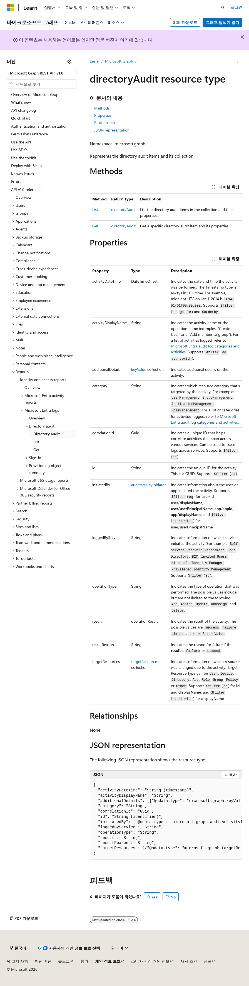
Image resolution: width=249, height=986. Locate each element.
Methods (101, 108)
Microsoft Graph (119, 61)
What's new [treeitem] (21, 102)
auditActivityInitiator (148, 484)
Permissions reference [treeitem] (29, 133)
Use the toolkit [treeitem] (23, 157)
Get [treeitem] (36, 449)
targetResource (144, 661)
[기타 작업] (237, 61)
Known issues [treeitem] (22, 173)
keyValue (138, 369)
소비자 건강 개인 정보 (150, 961)
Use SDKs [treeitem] (19, 149)
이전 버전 (43, 961)
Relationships (105, 122)
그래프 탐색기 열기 (222, 22)
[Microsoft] (10, 7)
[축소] (69, 61)
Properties (102, 115)
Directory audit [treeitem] (46, 433)
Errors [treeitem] (16, 181)
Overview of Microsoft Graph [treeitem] (36, 94)
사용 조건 (188, 961)
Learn (94, 61)
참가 (84, 961)
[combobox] (41, 73)
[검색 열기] (222, 8)
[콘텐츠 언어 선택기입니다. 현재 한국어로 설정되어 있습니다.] (18, 948)
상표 (207, 961)
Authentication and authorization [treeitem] (39, 126)
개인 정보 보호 (108, 961)
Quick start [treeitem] (20, 118)
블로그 (64, 961)
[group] (166, 819)
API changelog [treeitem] (23, 110)
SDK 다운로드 (185, 22)
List (95, 209)
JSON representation (112, 130)
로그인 (236, 7)
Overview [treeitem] (23, 197)
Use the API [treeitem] (21, 142)
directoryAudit (123, 209)
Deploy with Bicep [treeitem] (26, 165)
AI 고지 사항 (17, 961)
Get (95, 226)
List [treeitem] (36, 441)
